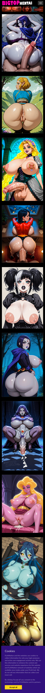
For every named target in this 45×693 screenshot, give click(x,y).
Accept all (13, 687)
